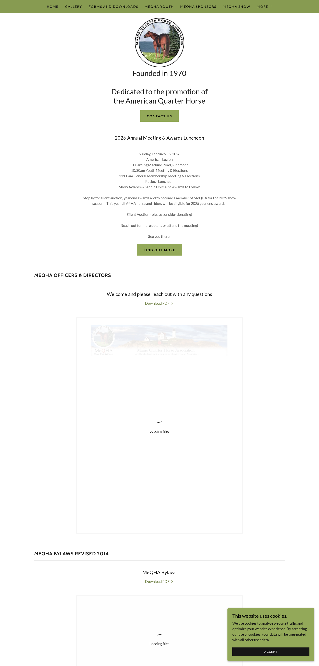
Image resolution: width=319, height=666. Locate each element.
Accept (273, 651)
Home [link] (53, 6)
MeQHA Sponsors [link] (198, 6)
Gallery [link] (73, 6)
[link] (159, 50)
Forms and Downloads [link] (113, 6)
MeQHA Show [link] (236, 6)
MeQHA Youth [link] (159, 6)
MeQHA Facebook (159, 602)
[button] (264, 6)
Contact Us (159, 132)
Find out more (159, 266)
